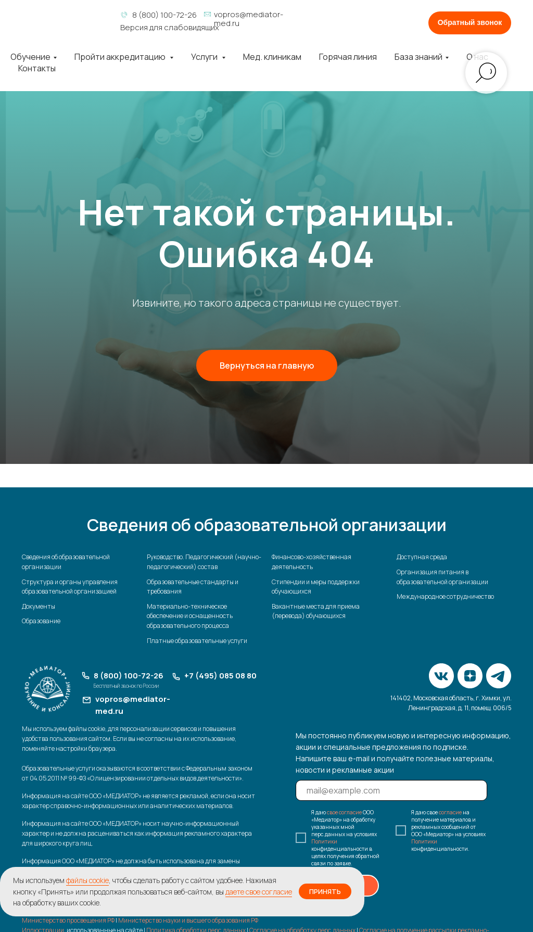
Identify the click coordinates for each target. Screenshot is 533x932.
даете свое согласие (258, 892)
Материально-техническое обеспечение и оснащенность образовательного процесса (190, 616)
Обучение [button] (30, 56)
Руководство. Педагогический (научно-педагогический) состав (204, 561)
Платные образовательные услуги (197, 640)
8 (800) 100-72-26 (164, 14)
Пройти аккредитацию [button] (120, 56)
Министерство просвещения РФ (68, 920)
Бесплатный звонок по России (126, 685)
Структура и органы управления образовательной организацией (70, 586)
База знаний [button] (418, 56)
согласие (450, 812)
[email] (391, 790)
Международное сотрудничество (445, 596)
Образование (41, 620)
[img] (66, 19)
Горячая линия (348, 56)
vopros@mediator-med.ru (248, 19)
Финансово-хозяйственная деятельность (311, 561)
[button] (469, 22)
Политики (324, 841)
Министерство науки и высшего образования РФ (188, 920)
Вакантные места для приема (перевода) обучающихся (316, 611)
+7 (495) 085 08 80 (220, 675)
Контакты (37, 68)
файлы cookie (87, 880)
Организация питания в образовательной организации (442, 577)
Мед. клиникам (272, 56)
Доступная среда (422, 556)
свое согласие (344, 812)
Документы (38, 606)
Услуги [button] (205, 56)
